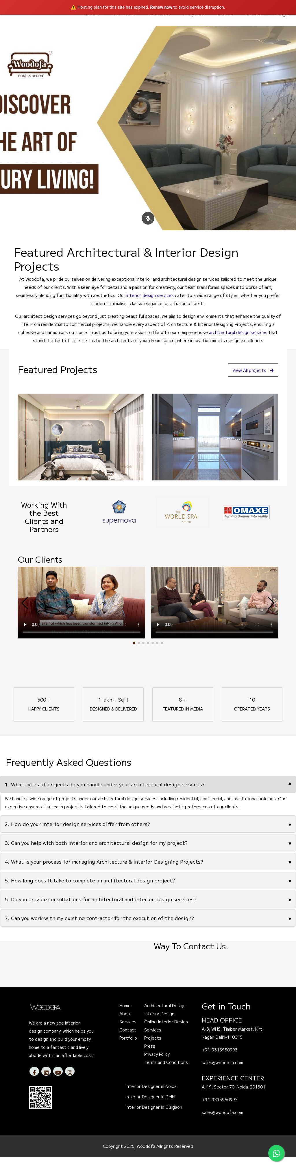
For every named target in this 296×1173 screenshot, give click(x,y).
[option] (125, 528)
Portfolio (128, 1054)
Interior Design (159, 1029)
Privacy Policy (157, 1070)
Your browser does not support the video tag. (81, 618)
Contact (127, 1046)
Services (127, 1037)
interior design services (150, 311)
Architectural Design (165, 1021)
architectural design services (238, 348)
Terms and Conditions (166, 1078)
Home (125, 1021)
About (125, 1029)
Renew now (161, 7)
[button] (134, 659)
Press (149, 1062)
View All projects (250, 385)
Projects (152, 1054)
